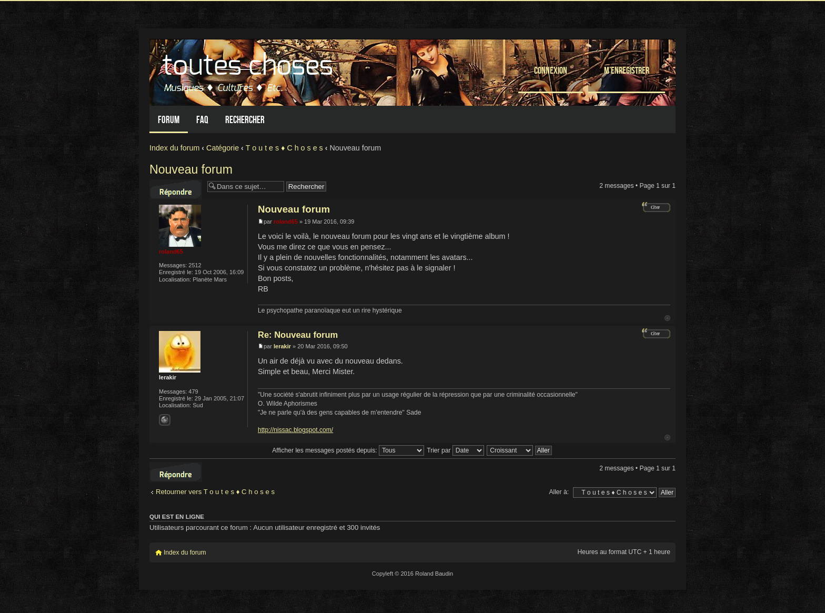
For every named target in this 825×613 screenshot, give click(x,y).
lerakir (282, 346)
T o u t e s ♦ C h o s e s (284, 148)
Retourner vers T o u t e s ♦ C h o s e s (215, 492)
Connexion (550, 70)
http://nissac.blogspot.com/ (295, 430)
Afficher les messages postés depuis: (348, 450)
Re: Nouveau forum (298, 334)
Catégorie (222, 148)
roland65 (286, 221)
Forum (168, 119)
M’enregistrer (626, 70)
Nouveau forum (191, 169)
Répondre (175, 189)
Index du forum (174, 148)
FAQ (202, 119)
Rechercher (245, 119)
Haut (667, 318)
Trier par (455, 450)
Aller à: (559, 492)
